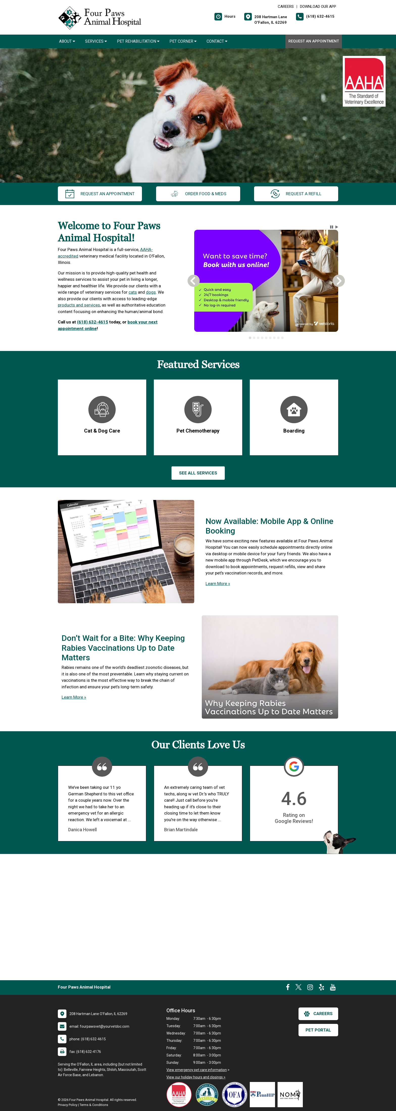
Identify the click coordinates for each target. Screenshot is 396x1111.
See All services (198, 472)
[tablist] (266, 338)
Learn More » (218, 583)
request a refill (296, 193)
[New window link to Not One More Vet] (291, 1094)
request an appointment (100, 193)
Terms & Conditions (94, 1105)
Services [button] (96, 41)
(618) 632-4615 (92, 321)
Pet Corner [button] (182, 41)
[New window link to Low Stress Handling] (208, 1094)
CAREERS (286, 6)
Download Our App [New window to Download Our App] (318, 6)
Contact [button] (217, 41)
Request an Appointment (313, 41)
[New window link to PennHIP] (264, 1094)
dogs (151, 292)
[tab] (250, 338)
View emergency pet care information (196, 1070)
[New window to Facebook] (287, 988)
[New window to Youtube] (333, 988)
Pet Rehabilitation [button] (138, 41)
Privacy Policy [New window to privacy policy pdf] (67, 1105)
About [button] (67, 41)
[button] (331, 227)
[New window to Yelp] (321, 988)
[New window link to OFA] (236, 1094)
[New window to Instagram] (310, 988)
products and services (79, 305)
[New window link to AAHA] (180, 1094)
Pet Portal (318, 1029)
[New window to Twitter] (298, 988)
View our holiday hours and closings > (196, 1077)
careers (318, 1014)
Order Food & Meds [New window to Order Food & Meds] (198, 193)
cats (133, 292)
